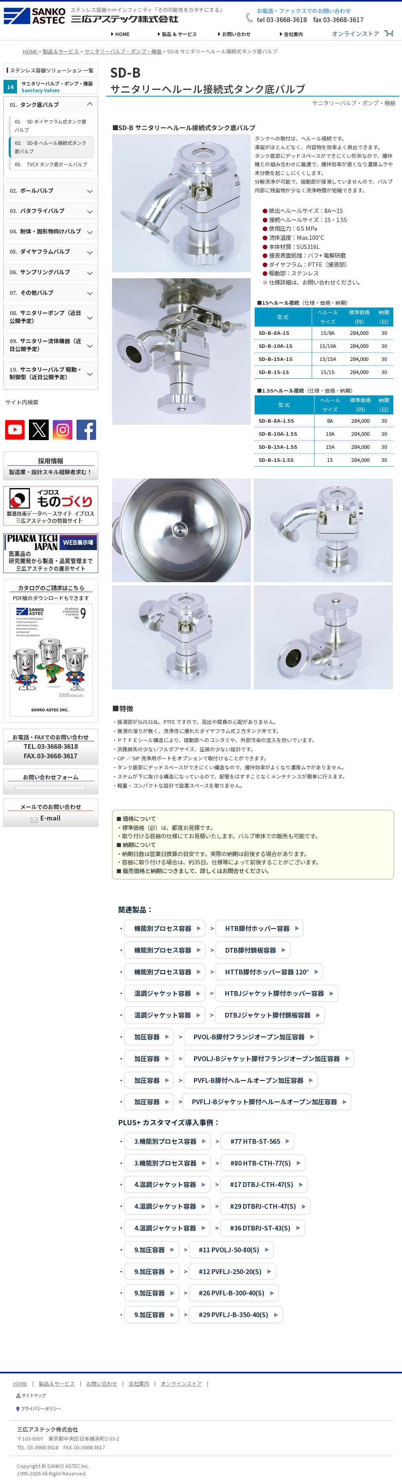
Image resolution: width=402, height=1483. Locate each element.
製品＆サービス (57, 1383)
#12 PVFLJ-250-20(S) (230, 1271)
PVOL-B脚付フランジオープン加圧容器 (249, 1036)
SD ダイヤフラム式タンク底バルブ (50, 125)
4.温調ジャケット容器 (165, 1184)
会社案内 (293, 33)
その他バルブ (36, 292)
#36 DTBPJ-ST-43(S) (260, 1227)
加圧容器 (147, 1036)
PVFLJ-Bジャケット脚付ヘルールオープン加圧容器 (264, 1101)
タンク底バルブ (39, 104)
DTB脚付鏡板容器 (250, 950)
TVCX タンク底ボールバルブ (57, 164)
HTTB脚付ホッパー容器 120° (267, 971)
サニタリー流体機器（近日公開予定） (45, 345)
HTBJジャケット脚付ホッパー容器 (274, 993)
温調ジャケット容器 (162, 993)
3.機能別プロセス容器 (165, 1141)
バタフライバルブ (42, 211)
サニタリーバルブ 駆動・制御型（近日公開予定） (46, 373)
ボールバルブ (36, 190)
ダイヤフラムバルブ (45, 251)
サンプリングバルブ (45, 272)
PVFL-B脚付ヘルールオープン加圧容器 (248, 1080)
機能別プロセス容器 (162, 928)
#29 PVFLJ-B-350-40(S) (234, 1314)
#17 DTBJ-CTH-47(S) (261, 1184)
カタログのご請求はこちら (51, 587)
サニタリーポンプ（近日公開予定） (45, 317)
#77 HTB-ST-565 (255, 1141)
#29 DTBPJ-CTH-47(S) (263, 1206)
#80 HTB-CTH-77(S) (261, 1163)
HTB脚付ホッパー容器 (257, 928)
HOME (122, 33)
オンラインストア (355, 33)
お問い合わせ (236, 33)
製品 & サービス (179, 33)
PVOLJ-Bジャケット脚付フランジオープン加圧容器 (267, 1058)
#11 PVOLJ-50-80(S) (229, 1249)
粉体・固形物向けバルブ (50, 231)
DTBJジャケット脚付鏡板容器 (268, 1015)
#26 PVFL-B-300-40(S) (232, 1292)
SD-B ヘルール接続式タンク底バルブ (50, 147)
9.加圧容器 (149, 1249)
